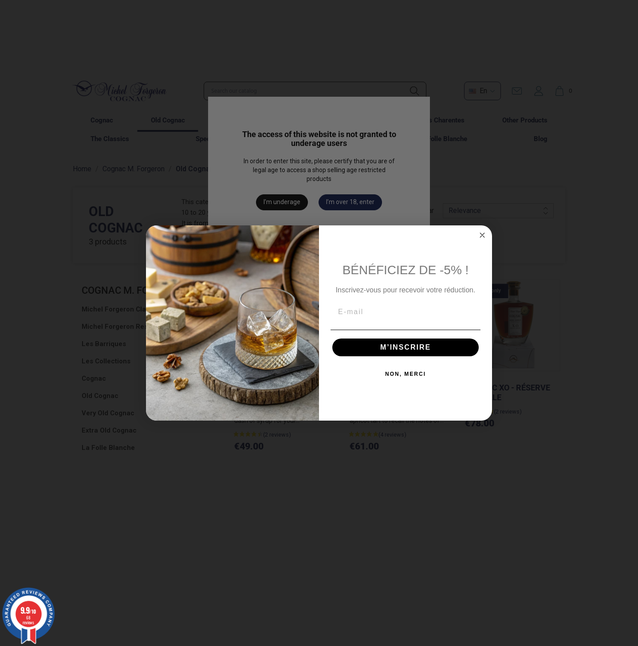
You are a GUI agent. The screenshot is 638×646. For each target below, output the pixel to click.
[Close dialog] (482, 235)
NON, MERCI (405, 374)
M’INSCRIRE (405, 347)
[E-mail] (405, 312)
